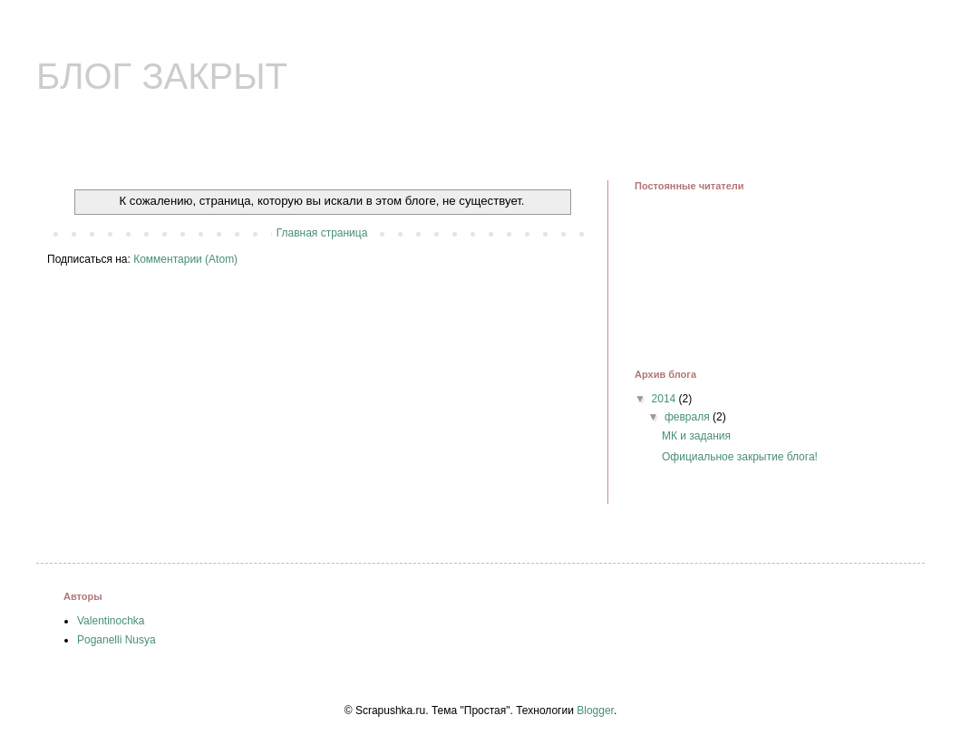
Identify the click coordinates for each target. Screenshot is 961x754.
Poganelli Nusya (116, 639)
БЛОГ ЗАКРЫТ (161, 76)
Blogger (595, 710)
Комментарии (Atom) (185, 259)
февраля (689, 417)
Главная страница (322, 233)
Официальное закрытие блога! (740, 456)
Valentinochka (111, 620)
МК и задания (696, 436)
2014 (665, 398)
